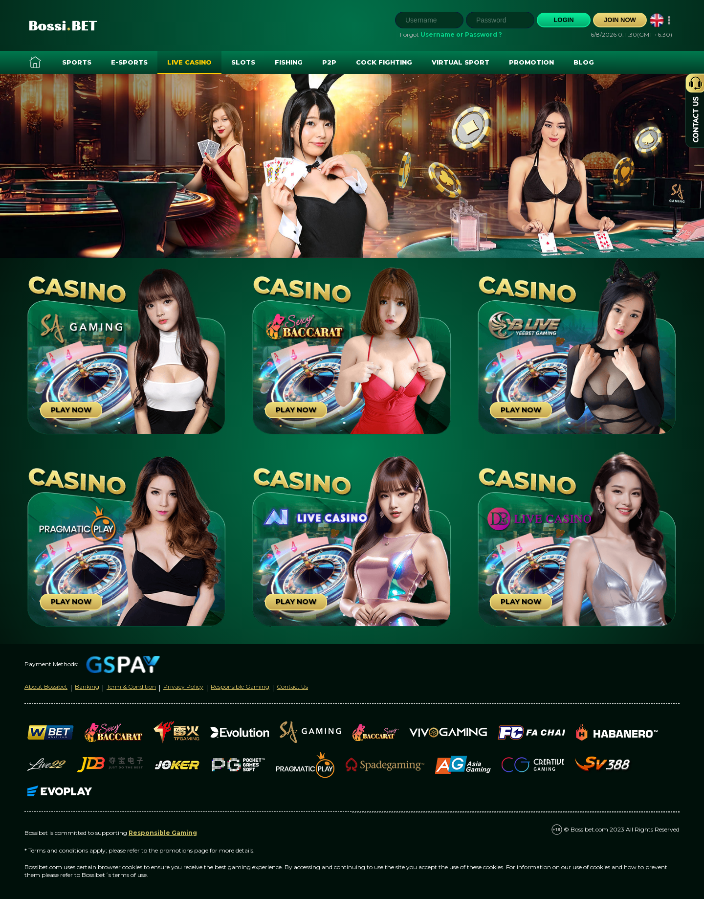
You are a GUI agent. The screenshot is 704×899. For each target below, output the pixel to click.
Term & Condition (131, 686)
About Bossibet (45, 686)
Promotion (531, 62)
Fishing (289, 62)
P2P (329, 62)
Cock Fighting (384, 62)
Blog (583, 62)
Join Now (620, 19)
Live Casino (189, 62)
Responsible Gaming (240, 686)
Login (563, 19)
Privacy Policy (183, 686)
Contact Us (292, 686)
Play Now (71, 409)
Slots (243, 62)
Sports (76, 62)
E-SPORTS (129, 62)
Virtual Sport (460, 62)
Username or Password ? (461, 34)
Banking (87, 686)
